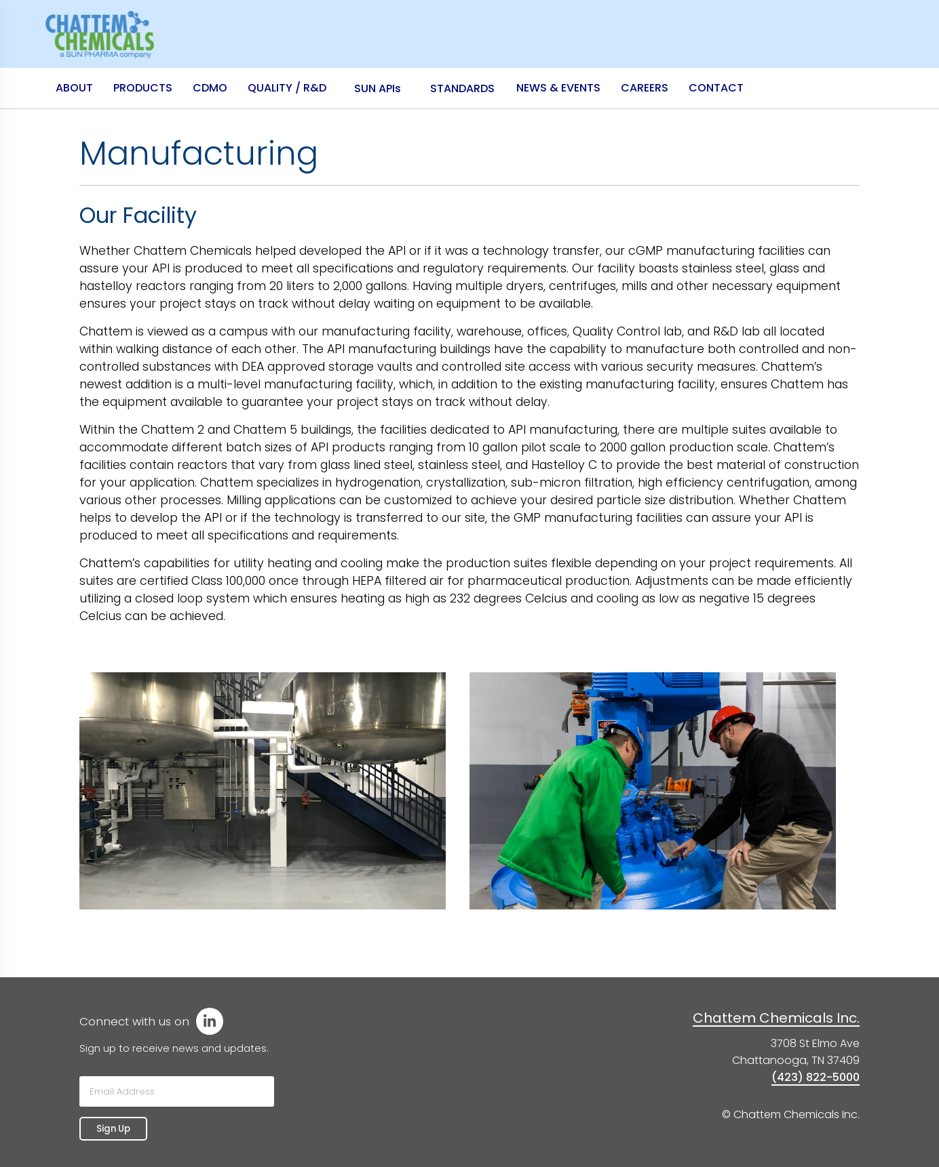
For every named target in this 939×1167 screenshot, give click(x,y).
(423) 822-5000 (815, 1077)
